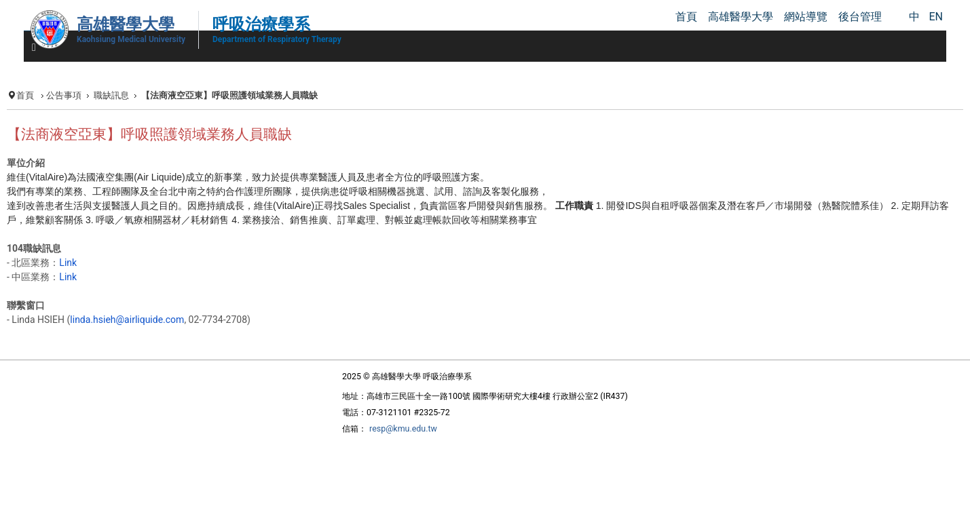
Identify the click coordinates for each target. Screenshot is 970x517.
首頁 (25, 95)
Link (68, 262)
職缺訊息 (111, 95)
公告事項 (63, 95)
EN (936, 16)
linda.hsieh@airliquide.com (127, 319)
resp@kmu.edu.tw (403, 428)
